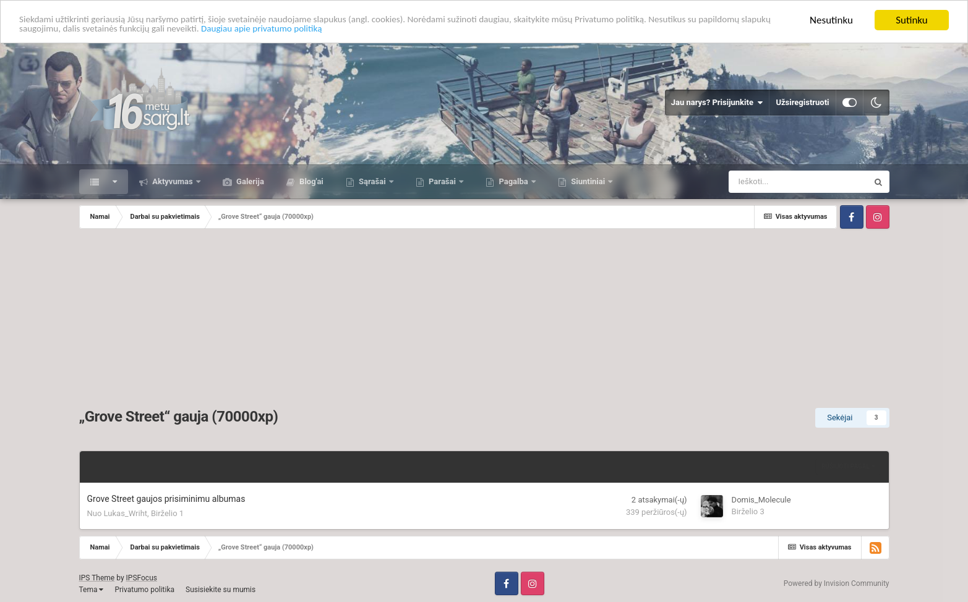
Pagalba (513, 181)
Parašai (442, 181)
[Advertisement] (484, 321)
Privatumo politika (144, 589)
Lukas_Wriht (126, 513)
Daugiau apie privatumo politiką (375, 31)
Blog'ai (310, 181)
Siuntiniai (588, 181)
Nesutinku (831, 20)
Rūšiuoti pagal (848, 466)
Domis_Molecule (761, 499)
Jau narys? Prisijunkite (717, 103)
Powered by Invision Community (836, 583)
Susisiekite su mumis (220, 589)
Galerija (249, 181)
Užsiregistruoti (802, 102)
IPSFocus (141, 578)
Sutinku (912, 20)
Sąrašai (372, 181)
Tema (91, 589)
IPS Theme (97, 578)
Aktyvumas (172, 181)
